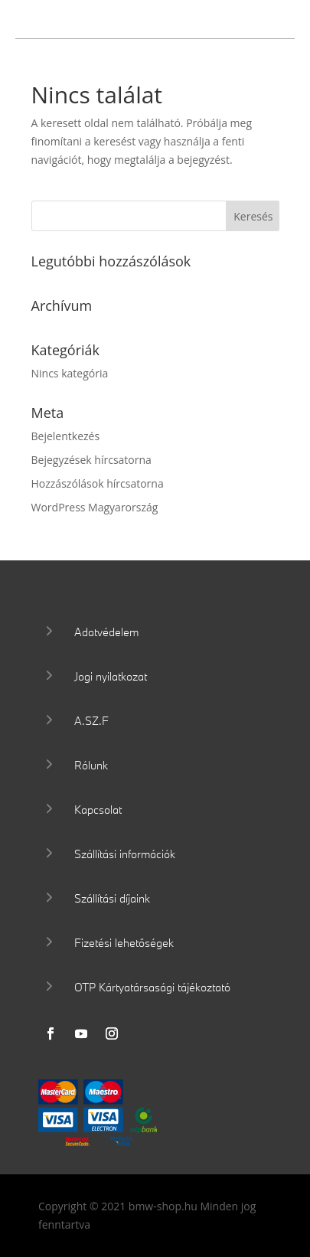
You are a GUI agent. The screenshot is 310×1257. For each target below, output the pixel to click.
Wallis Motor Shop (135, 22)
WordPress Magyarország (94, 507)
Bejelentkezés (65, 436)
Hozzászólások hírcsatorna (97, 483)
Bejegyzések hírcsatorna (91, 459)
